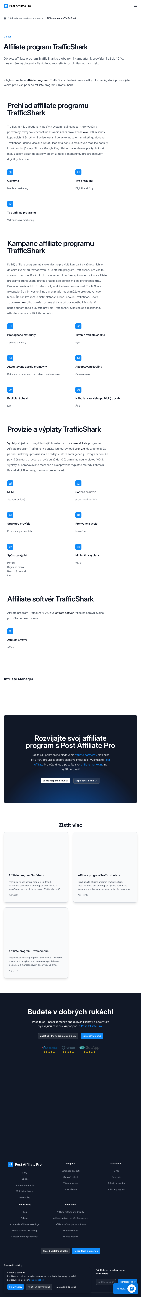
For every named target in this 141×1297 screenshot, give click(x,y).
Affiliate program (116, 1152)
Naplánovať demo (86, 780)
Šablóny (25, 1181)
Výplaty (12, 443)
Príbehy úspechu (116, 1146)
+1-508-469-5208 (18, 1247)
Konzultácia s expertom (86, 1214)
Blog (25, 1175)
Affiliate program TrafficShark (61, 18)
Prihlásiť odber (128, 1245)
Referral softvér (70, 1193)
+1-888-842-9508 (18, 1241)
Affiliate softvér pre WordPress (70, 1187)
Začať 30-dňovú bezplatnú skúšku (58, 1036)
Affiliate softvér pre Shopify (70, 1175)
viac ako (82, 132)
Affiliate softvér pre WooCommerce (70, 1181)
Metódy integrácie (25, 1148)
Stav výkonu (70, 1152)
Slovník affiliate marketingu (24, 1193)
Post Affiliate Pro (91, 1026)
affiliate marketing (92, 764)
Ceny (24, 1135)
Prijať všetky (15, 1287)
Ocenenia (116, 1140)
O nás (116, 1134)
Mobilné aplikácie (24, 1154)
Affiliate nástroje (70, 1199)
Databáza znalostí (70, 1134)
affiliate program (26, 58)
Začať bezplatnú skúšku (55, 780)
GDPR (102, 1290)
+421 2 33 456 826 (18, 1235)
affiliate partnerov (86, 754)
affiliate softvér (64, 612)
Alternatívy (24, 1160)
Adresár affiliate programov (24, 1199)
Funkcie (25, 1142)
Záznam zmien (70, 1146)
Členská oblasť (70, 1140)
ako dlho (26, 302)
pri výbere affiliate (76, 443)
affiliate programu (38, 80)
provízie (80, 448)
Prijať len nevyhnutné (39, 1287)
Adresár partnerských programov (26, 18)
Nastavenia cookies (66, 1287)
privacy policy (36, 1279)
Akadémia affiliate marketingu (24, 1187)
